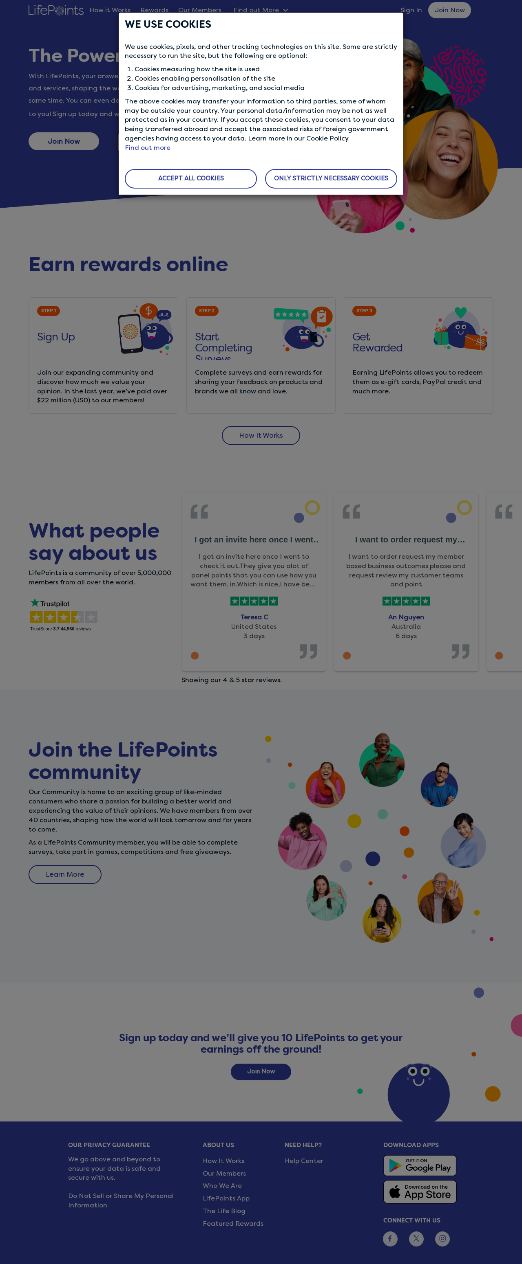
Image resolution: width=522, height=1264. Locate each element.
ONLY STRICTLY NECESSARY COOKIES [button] (331, 178)
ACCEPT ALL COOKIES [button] (191, 178)
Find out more (147, 147)
